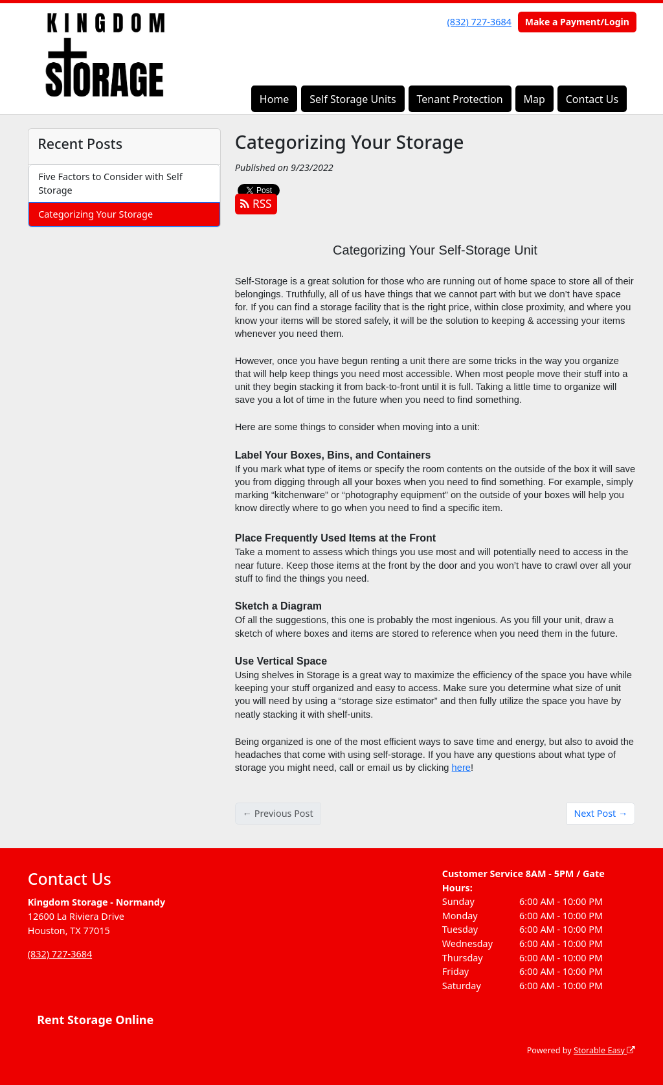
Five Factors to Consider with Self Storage (110, 183)
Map (534, 99)
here (461, 767)
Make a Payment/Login (577, 22)
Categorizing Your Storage (95, 214)
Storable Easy (604, 1050)
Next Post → (600, 813)
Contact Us (592, 99)
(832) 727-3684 (479, 22)
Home (274, 99)
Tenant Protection (459, 99)
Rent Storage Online (95, 1019)
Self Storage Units (352, 99)
